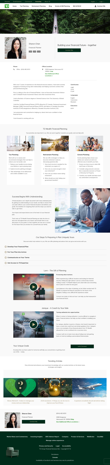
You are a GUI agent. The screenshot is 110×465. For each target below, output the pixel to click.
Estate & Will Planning (62, 6)
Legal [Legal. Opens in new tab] (57, 446)
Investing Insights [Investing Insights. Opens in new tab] (37, 436)
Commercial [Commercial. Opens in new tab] (28, 1)
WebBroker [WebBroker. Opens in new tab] (90, 436)
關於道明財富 (77, 6)
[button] (16, 247)
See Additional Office (52, 74)
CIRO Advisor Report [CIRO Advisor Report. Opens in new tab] (52, 436)
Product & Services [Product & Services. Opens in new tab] (77, 436)
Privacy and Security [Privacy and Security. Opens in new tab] (46, 446)
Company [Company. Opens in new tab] (65, 436)
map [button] (51, 71)
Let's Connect (82, 346)
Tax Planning (24, 6)
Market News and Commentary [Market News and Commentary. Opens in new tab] (17, 436)
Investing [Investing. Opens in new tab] (38, 1)
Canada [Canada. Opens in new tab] (55, 457)
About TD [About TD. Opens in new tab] (47, 1)
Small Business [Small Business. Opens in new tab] (17, 1)
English (94, 2)
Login (102, 1)
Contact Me (99, 6)
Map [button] (72, 419)
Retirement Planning (39, 6)
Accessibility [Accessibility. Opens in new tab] (66, 446)
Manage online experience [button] (55, 440)
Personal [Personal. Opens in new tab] (7, 1)
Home (15, 6)
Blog (50, 6)
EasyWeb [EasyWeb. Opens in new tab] (100, 436)
